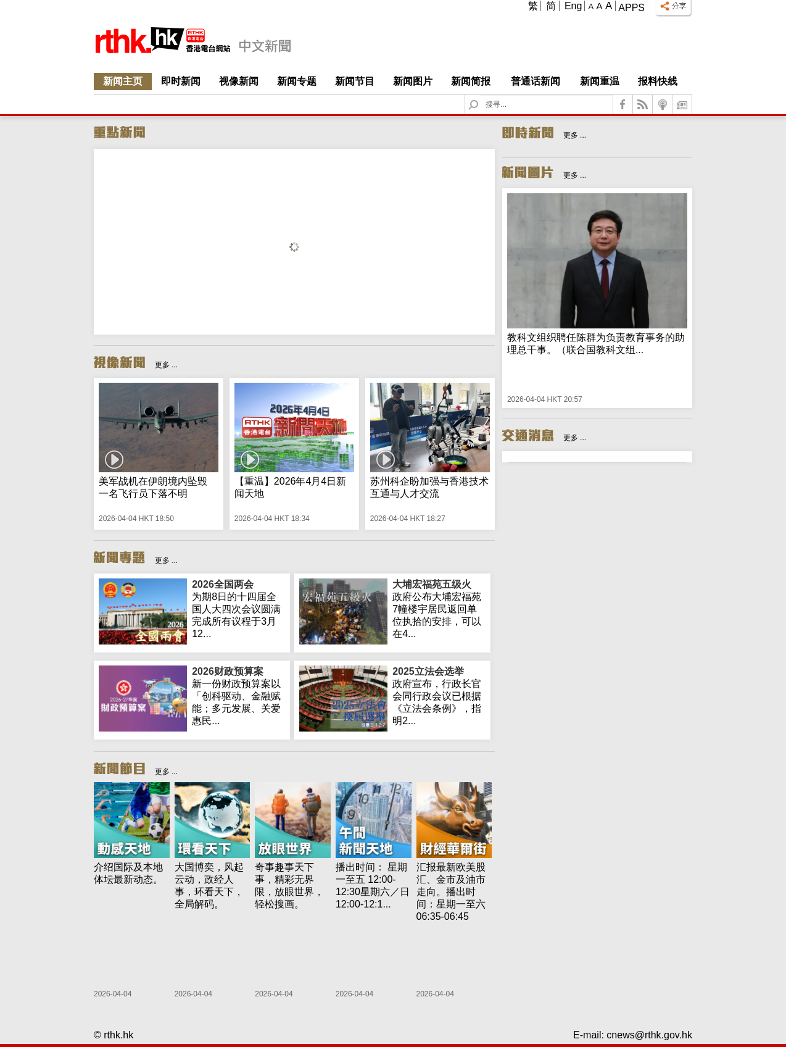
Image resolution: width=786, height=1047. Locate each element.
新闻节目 (354, 81)
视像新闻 (239, 81)
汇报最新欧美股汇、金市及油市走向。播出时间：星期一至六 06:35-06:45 (451, 892)
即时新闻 (181, 81)
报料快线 (657, 81)
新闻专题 (296, 81)
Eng (573, 6)
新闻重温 (599, 81)
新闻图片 (412, 81)
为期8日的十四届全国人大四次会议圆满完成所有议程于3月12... (238, 608)
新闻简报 (470, 81)
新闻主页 (123, 81)
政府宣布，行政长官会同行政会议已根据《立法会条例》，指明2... (439, 695)
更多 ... (166, 365)
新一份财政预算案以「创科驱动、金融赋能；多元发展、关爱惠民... (238, 695)
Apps (631, 7)
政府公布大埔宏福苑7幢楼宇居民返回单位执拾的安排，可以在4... (439, 608)
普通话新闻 (535, 81)
